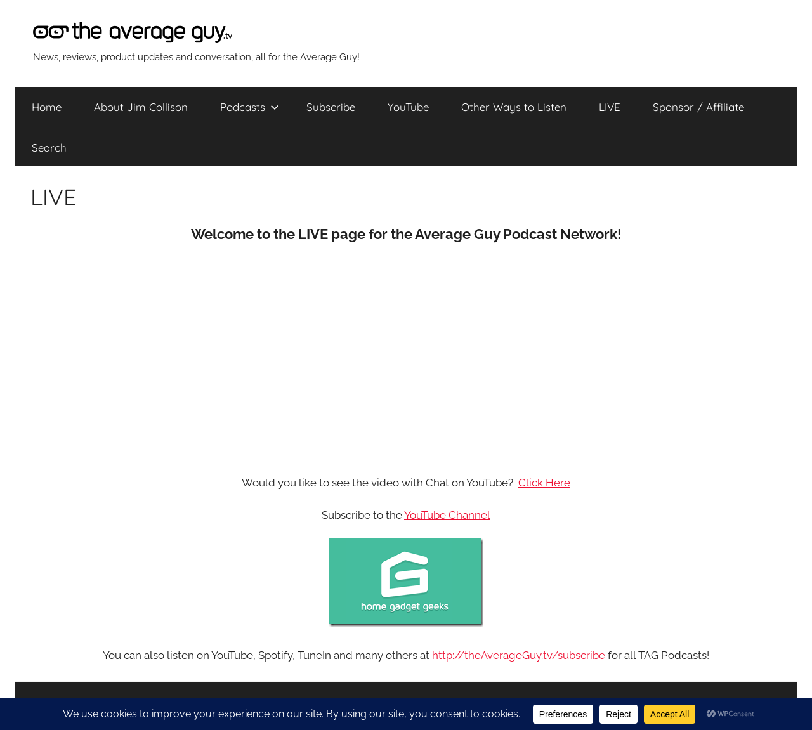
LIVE (609, 107)
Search (49, 147)
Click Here (544, 482)
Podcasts (249, 107)
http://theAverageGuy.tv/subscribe (518, 655)
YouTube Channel (447, 515)
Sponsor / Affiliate (698, 107)
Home (47, 107)
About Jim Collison (141, 107)
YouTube (408, 107)
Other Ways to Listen (513, 107)
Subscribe (330, 107)
